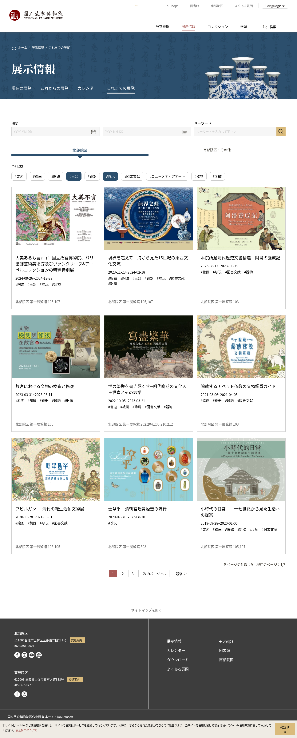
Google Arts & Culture (39, 655)
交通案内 (76, 640)
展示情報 (38, 47)
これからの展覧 (55, 88)
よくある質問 (178, 669)
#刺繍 (217, 176)
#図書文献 (132, 176)
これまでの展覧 (59, 47)
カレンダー (88, 88)
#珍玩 (110, 176)
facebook (17, 655)
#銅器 (92, 176)
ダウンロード (178, 659)
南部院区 (226, 659)
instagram (24, 655)
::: (136, 5)
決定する (285, 729)
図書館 (224, 650)
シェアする (244, 110)
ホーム (22, 47)
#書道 (19, 176)
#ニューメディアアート (167, 176)
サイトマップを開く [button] (146, 610)
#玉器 (73, 176)
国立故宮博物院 (36, 15)
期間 (14, 123)
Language (273, 5)
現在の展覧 (21, 88)
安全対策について (26, 730)
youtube (31, 655)
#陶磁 (55, 176)
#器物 (199, 176)
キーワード (202, 123)
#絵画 (37, 176)
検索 (281, 131)
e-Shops (226, 641)
